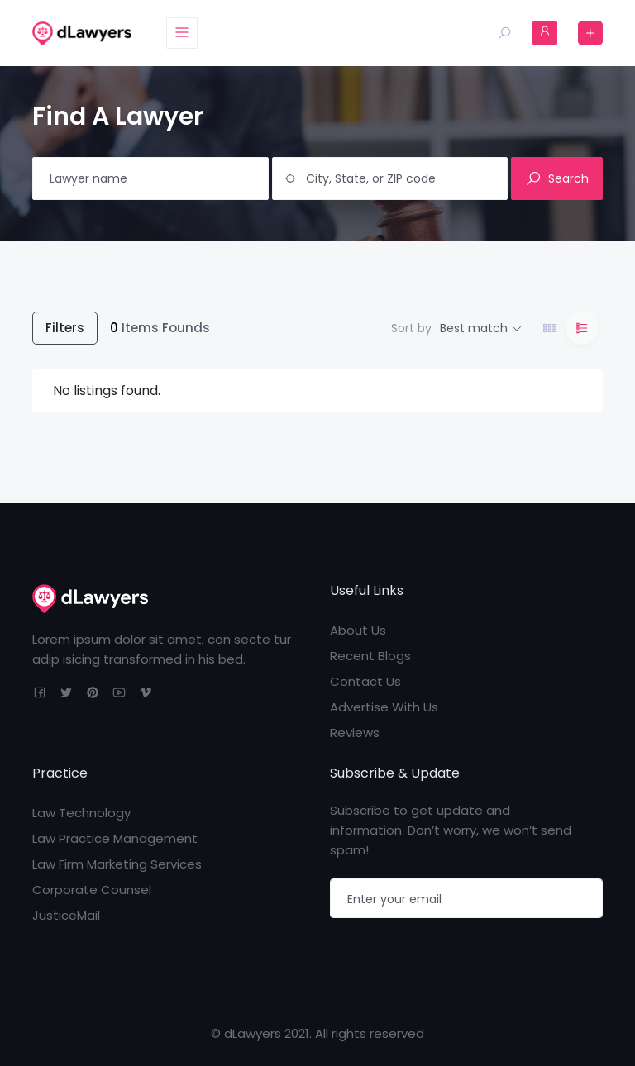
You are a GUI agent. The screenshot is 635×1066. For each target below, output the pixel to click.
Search (557, 178)
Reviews (355, 732)
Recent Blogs (370, 655)
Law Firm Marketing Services (117, 864)
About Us (358, 630)
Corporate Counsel (91, 889)
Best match (474, 328)
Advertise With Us (384, 707)
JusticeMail (66, 915)
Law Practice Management (115, 838)
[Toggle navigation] (182, 33)
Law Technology (81, 812)
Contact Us (365, 681)
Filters (64, 327)
